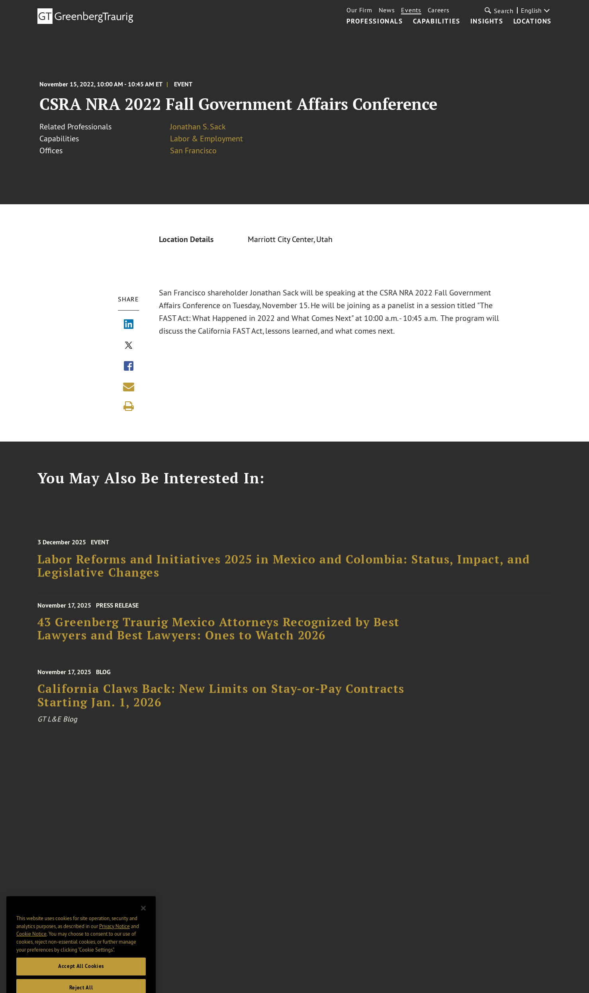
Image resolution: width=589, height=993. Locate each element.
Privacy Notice (114, 933)
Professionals (374, 21)
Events (411, 10)
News (387, 10)
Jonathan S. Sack (198, 126)
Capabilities (436, 21)
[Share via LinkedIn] (128, 325)
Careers (439, 10)
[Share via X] (128, 346)
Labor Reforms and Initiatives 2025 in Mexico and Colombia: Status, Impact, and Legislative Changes (283, 570)
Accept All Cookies (81, 973)
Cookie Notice (31, 941)
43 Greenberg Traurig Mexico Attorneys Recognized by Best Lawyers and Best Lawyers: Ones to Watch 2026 (218, 632)
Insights (486, 21)
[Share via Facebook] (128, 366)
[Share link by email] (128, 386)
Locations (532, 21)
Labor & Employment (206, 138)
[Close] (143, 915)
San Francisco (193, 150)
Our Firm (359, 10)
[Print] (128, 406)
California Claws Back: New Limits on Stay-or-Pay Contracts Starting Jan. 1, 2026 (221, 700)
